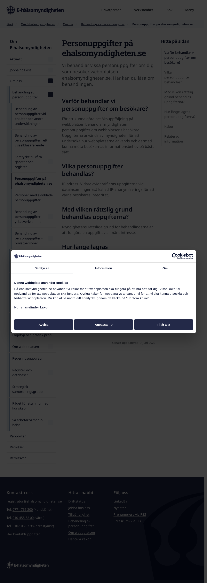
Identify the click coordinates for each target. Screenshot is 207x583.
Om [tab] (165, 268)
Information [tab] (103, 268)
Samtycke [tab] (42, 268)
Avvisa (43, 324)
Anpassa (104, 324)
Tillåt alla (163, 324)
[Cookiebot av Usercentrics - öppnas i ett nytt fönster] (175, 256)
